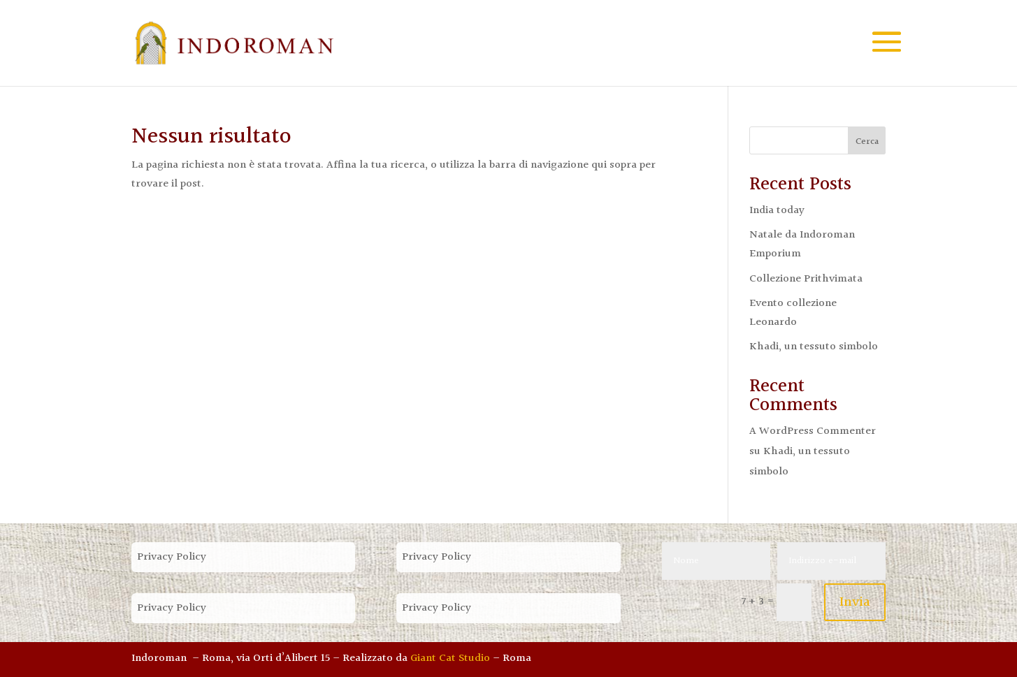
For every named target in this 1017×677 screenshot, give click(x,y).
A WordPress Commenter (812, 431)
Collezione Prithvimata (806, 279)
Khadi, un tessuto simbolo (813, 347)
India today (777, 210)
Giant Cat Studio (450, 658)
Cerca (867, 142)
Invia (854, 602)
